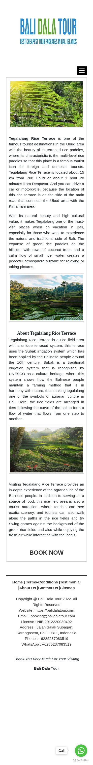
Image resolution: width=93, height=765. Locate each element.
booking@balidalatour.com (53, 616)
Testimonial (70, 582)
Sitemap (67, 588)
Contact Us (48, 588)
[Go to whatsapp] (81, 750)
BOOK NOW (46, 552)
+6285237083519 (57, 644)
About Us (27, 588)
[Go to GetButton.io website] (81, 760)
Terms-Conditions (42, 582)
